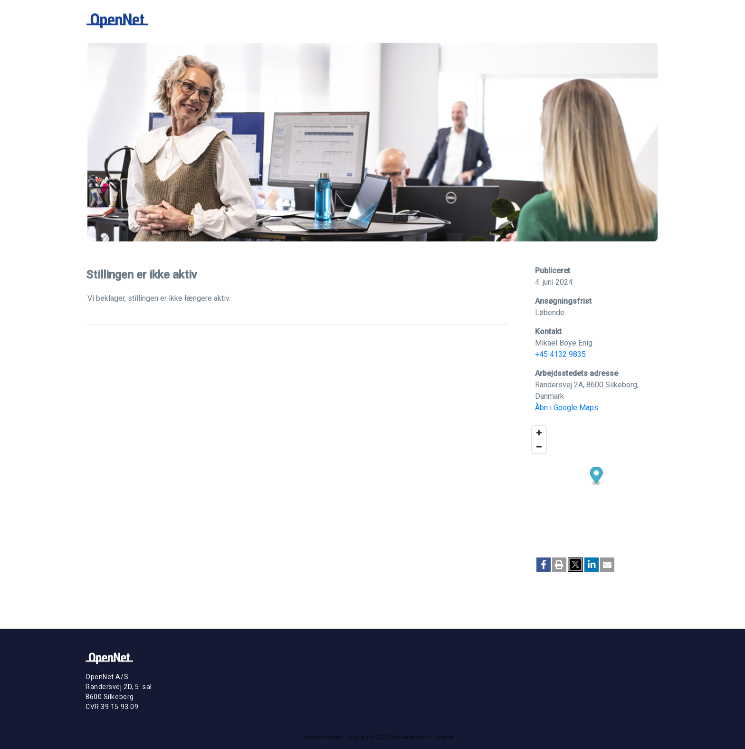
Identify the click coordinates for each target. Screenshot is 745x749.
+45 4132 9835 (560, 354)
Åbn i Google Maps (566, 407)
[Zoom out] (539, 446)
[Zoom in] (539, 433)
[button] (543, 564)
